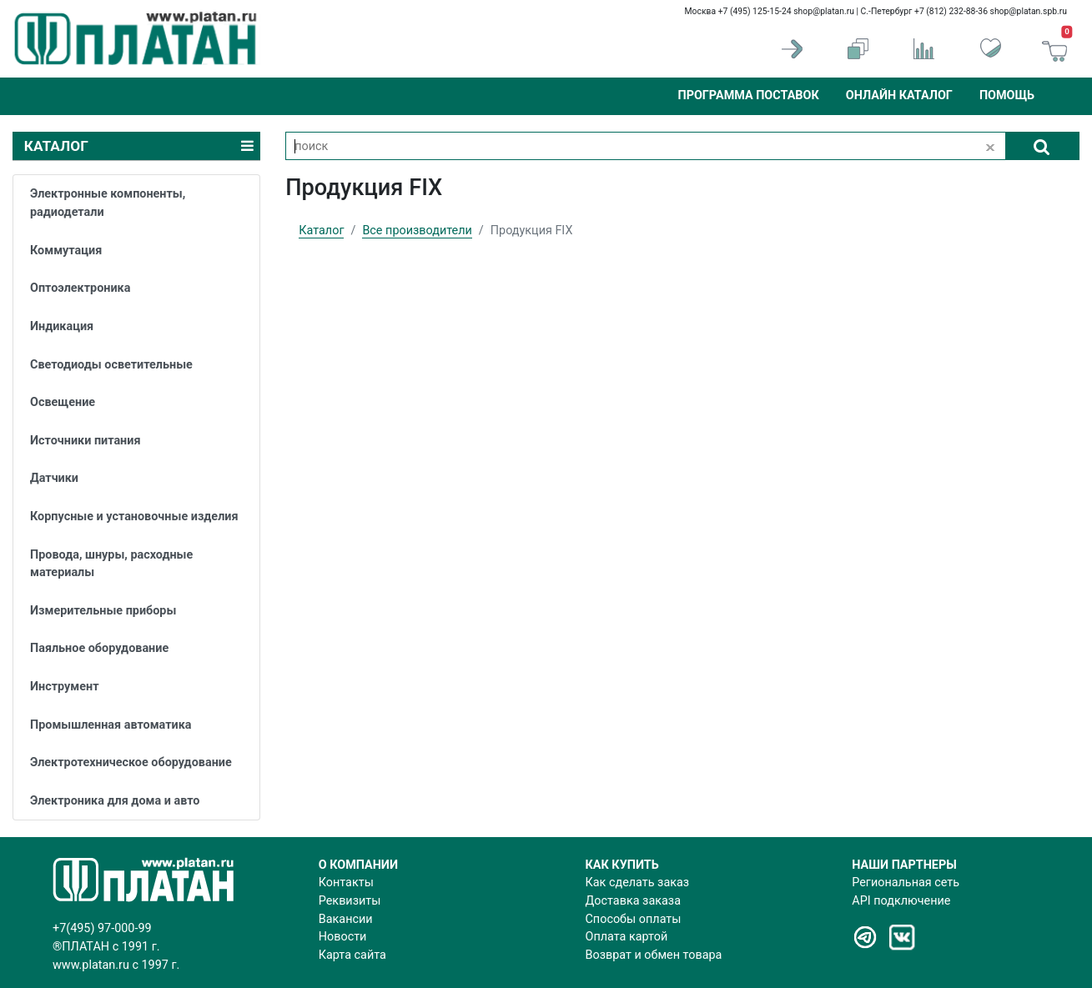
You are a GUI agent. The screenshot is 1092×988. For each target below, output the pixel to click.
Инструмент (64, 687)
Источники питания (85, 441)
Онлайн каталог (899, 95)
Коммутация (66, 250)
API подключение (901, 901)
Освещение (62, 402)
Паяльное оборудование (99, 648)
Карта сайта (352, 955)
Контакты (346, 882)
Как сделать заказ (638, 882)
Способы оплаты (634, 919)
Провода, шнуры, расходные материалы (111, 564)
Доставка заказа (633, 901)
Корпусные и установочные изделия (134, 516)
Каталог (321, 230)
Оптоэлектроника (80, 288)
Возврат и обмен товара (654, 955)
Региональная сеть (905, 882)
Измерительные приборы (103, 611)
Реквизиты (350, 901)
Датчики (54, 478)
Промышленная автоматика (110, 725)
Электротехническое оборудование (131, 762)
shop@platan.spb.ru (1028, 11)
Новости (343, 937)
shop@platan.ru (823, 11)
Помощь (1006, 95)
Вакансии (346, 919)
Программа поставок (747, 95)
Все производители (416, 230)
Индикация (61, 326)
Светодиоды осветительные (111, 365)
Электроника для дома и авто (114, 801)
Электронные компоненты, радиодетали (107, 203)
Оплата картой (627, 937)
